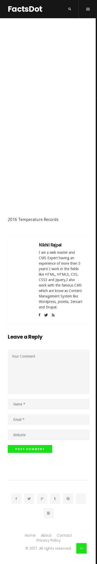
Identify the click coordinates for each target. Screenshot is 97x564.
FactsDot (25, 9)
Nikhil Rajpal (50, 245)
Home (30, 535)
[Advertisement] (48, 166)
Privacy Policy (48, 540)
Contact (64, 535)
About (46, 535)
